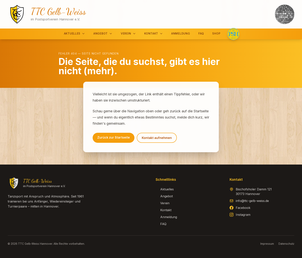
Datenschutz (286, 243)
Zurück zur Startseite (113, 137)
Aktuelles (74, 33)
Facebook (243, 208)
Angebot (102, 33)
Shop (216, 33)
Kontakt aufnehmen (157, 138)
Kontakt (153, 33)
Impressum (267, 243)
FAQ (201, 33)
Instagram (243, 215)
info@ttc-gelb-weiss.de (252, 201)
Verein (128, 33)
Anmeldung (180, 33)
